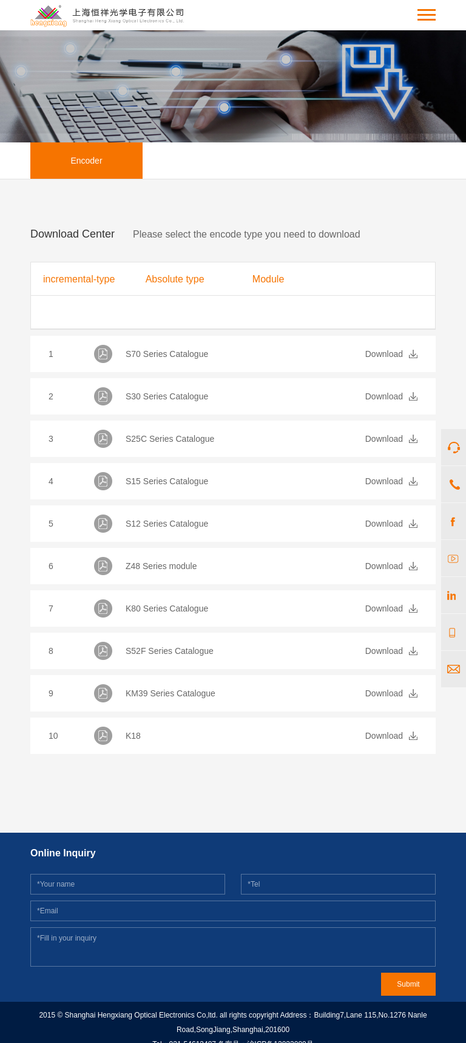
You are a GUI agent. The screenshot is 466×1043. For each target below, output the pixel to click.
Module (268, 279)
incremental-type (79, 279)
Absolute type (175, 279)
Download (384, 354)
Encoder (86, 160)
